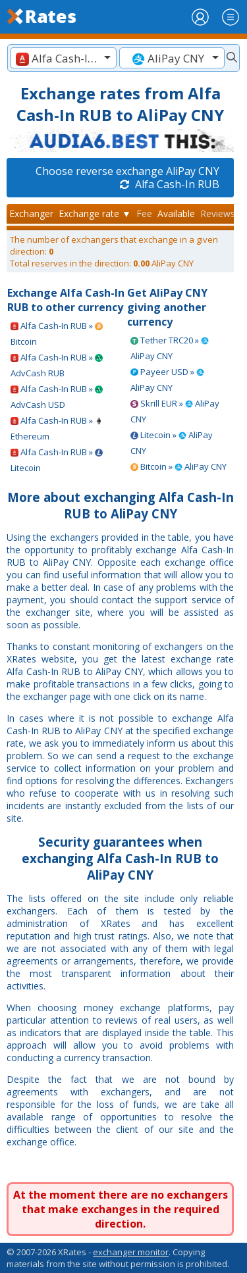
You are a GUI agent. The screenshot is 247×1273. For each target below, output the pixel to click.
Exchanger (31, 213)
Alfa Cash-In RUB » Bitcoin (57, 333)
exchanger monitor (131, 1252)
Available (176, 213)
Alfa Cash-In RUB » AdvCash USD (57, 397)
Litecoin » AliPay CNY (171, 443)
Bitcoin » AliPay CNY (178, 466)
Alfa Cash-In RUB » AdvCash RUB (57, 365)
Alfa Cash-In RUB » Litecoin (57, 460)
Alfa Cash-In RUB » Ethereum (57, 428)
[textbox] (63, 58)
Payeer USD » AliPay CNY (167, 379)
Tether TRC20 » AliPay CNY (169, 348)
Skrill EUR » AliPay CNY (174, 411)
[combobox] (63, 57)
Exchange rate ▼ (95, 213)
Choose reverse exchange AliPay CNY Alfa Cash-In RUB (127, 177)
